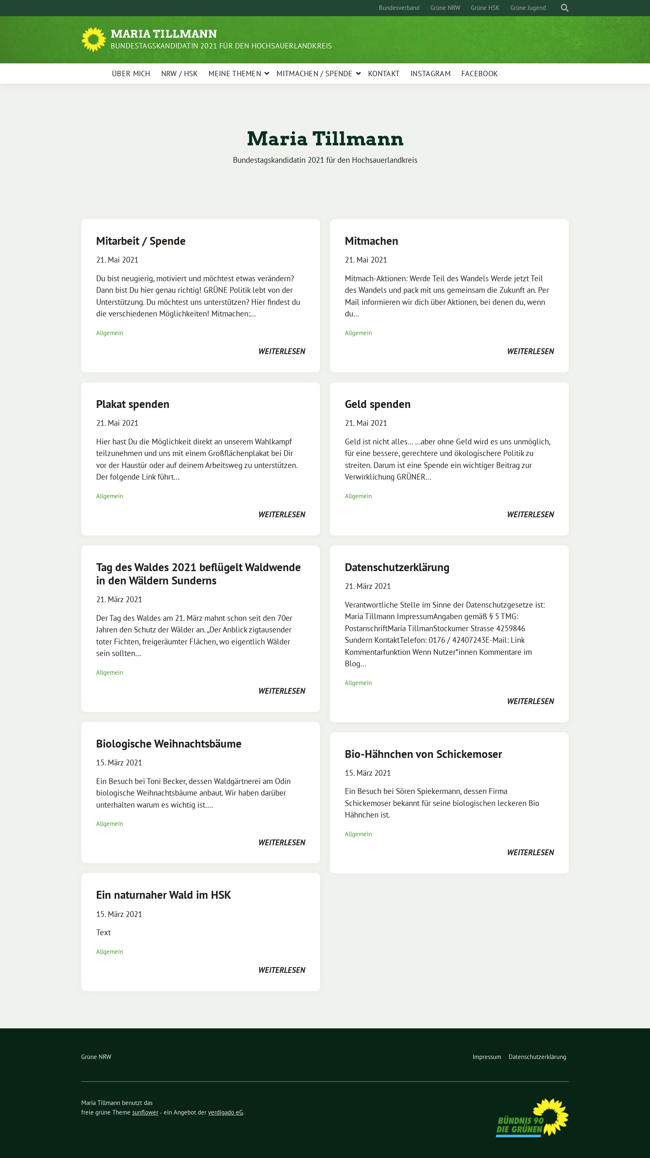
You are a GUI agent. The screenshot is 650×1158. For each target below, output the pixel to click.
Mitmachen (371, 241)
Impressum (487, 1057)
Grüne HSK (485, 8)
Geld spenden (378, 404)
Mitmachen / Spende (314, 73)
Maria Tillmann (164, 34)
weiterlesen (281, 351)
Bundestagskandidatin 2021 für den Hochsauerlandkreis (221, 46)
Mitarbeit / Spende (141, 241)
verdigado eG (225, 1112)
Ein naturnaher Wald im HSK (163, 895)
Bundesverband (399, 8)
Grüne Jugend (528, 8)
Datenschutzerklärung (397, 567)
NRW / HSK (179, 73)
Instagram (430, 73)
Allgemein (109, 333)
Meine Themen (235, 73)
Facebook (479, 73)
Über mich (131, 73)
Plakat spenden (133, 404)
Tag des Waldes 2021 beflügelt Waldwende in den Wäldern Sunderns (198, 573)
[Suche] (557, 8)
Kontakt (384, 73)
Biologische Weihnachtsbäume (169, 743)
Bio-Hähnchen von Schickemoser (423, 754)
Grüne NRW (445, 8)
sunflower (145, 1112)
